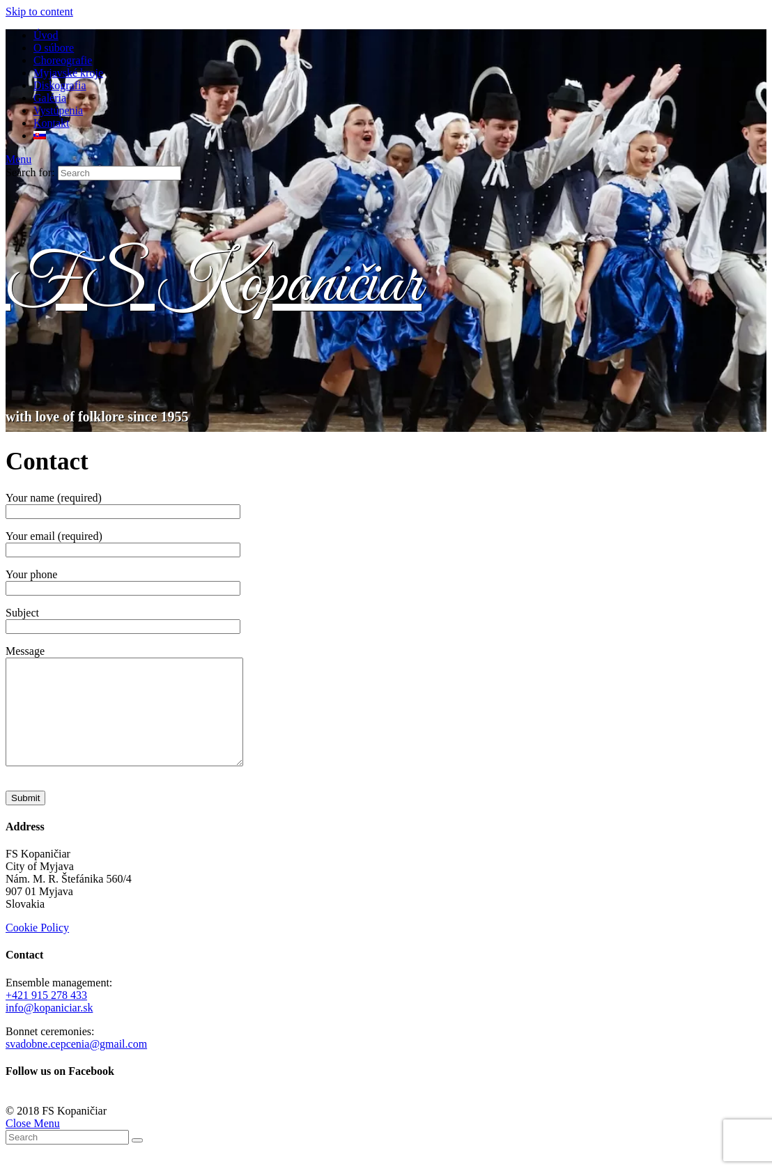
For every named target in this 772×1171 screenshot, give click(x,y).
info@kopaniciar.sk (49, 1028)
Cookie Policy (37, 948)
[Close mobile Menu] (33, 1144)
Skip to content (39, 11)
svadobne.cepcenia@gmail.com (76, 1065)
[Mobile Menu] (18, 159)
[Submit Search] (137, 1161)
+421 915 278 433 (46, 1016)
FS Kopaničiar (214, 284)
